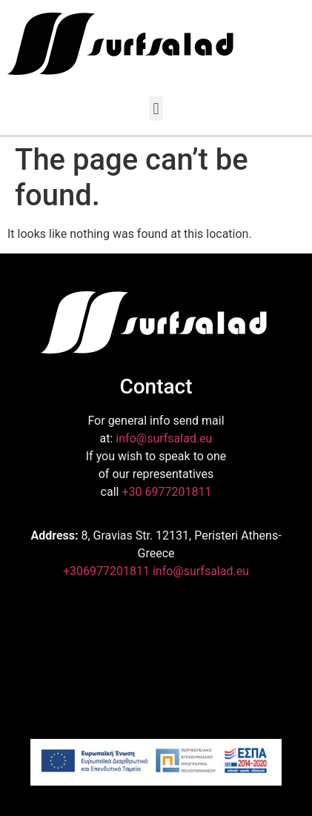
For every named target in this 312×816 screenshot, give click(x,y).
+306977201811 (106, 571)
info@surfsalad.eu (164, 438)
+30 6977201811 (166, 492)
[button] (156, 108)
